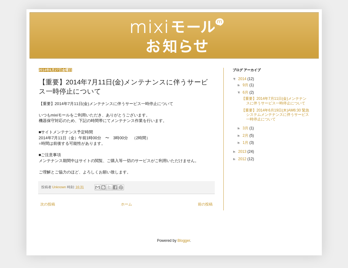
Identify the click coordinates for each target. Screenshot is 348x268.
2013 (242, 151)
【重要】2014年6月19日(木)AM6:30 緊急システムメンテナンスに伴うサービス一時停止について (275, 114)
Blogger (184, 240)
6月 (245, 92)
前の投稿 (205, 204)
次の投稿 (47, 204)
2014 (242, 79)
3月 (245, 128)
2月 (245, 135)
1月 (245, 142)
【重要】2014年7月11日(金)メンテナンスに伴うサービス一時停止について (274, 100)
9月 (245, 85)
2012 (242, 159)
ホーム (126, 204)
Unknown (59, 187)
